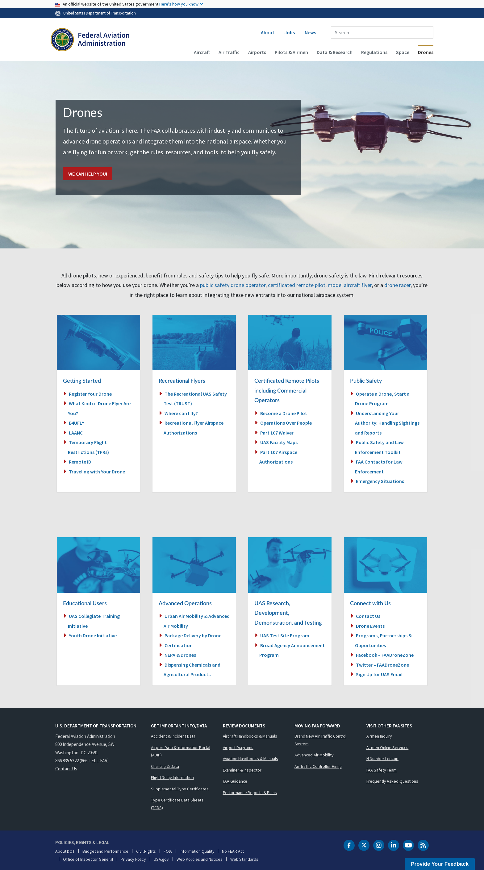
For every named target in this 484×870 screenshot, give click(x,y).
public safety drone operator (232, 285)
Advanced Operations (185, 603)
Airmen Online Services (387, 747)
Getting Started (82, 381)
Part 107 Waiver (277, 433)
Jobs (289, 32)
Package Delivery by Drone (193, 635)
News (310, 32)
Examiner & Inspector (242, 770)
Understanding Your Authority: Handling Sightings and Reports (387, 423)
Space (402, 52)
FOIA (168, 851)
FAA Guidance (235, 781)
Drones (425, 52)
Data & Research (335, 52)
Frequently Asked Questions (392, 781)
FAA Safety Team (381, 770)
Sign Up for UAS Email (379, 674)
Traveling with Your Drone (97, 471)
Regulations (374, 52)
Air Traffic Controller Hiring (318, 766)
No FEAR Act (233, 851)
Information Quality (197, 851)
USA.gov (161, 859)
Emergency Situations (380, 481)
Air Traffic (229, 52)
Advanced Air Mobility (314, 755)
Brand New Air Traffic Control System (320, 740)
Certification (179, 645)
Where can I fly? (181, 413)
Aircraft (202, 52)
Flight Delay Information (172, 777)
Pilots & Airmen (291, 52)
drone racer (397, 285)
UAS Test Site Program (284, 635)
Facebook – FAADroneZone (385, 655)
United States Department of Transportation (99, 12)
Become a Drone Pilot (283, 413)
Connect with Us (370, 603)
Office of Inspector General (88, 859)
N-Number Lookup (382, 758)
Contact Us (368, 616)
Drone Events (370, 626)
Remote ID (80, 462)
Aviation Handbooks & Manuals (250, 758)
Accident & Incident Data (173, 736)
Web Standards (244, 859)
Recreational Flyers (182, 381)
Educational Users (85, 603)
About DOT (65, 851)
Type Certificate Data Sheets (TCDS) (177, 803)
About (267, 32)
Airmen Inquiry (379, 736)
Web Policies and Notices (200, 859)
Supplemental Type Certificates (180, 789)
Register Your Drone (90, 394)
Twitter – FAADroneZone (382, 665)
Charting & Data (165, 766)
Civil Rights (146, 851)
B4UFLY (76, 423)
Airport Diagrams (238, 747)
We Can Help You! (87, 174)
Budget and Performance (105, 851)
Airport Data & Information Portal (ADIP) (180, 751)
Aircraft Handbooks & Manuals (250, 736)
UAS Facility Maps (279, 442)
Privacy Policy (133, 859)
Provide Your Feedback (440, 864)
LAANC (76, 433)
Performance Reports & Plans (250, 792)
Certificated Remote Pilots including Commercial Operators (286, 390)
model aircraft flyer (350, 285)
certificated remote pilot (296, 285)
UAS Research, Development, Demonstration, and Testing (288, 613)
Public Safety (366, 381)
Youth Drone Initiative (93, 635)
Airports (257, 52)
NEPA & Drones (180, 655)
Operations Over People (286, 423)
